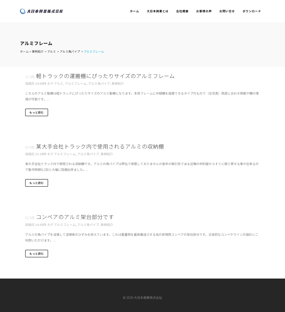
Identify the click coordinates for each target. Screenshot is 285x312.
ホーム (24, 51)
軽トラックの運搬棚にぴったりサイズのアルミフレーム (105, 76)
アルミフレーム (76, 83)
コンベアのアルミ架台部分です (75, 217)
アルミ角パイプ (70, 51)
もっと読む (36, 112)
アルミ (51, 51)
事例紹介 (37, 51)
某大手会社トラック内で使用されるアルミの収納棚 (100, 146)
